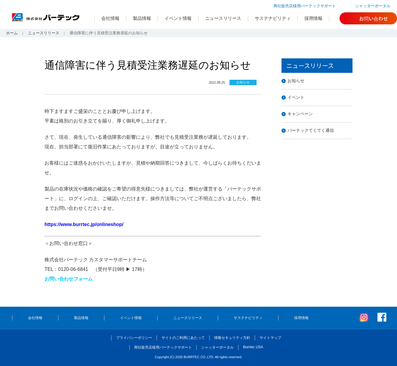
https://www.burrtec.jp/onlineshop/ (84, 224)
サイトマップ (270, 338)
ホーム (12, 33)
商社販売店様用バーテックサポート (304, 6)
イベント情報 (178, 18)
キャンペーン (300, 113)
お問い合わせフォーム (69, 278)
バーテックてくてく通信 (311, 130)
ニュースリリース (223, 18)
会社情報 (110, 18)
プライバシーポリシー (134, 338)
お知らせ (296, 80)
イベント (296, 97)
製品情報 (142, 18)
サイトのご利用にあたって (183, 338)
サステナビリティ (273, 18)
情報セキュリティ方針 (232, 338)
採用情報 (313, 18)
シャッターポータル (372, 6)
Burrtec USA (253, 347)
